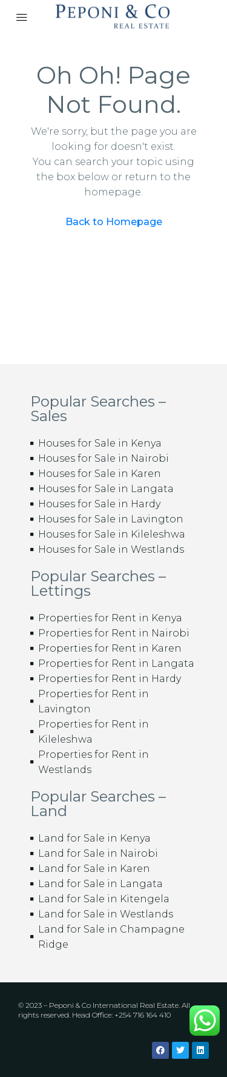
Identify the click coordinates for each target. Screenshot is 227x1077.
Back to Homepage (113, 222)
